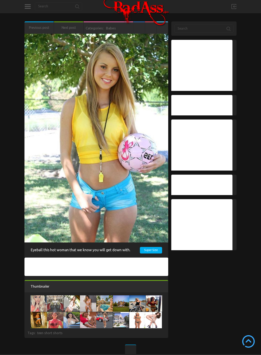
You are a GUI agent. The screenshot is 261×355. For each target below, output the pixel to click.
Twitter (162, 27)
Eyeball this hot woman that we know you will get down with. (80, 250)
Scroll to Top (248, 341)
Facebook (139, 27)
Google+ (150, 27)
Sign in (234, 6)
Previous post (39, 27)
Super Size (151, 250)
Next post (69, 27)
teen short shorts (50, 333)
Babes (111, 28)
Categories (27, 6)
